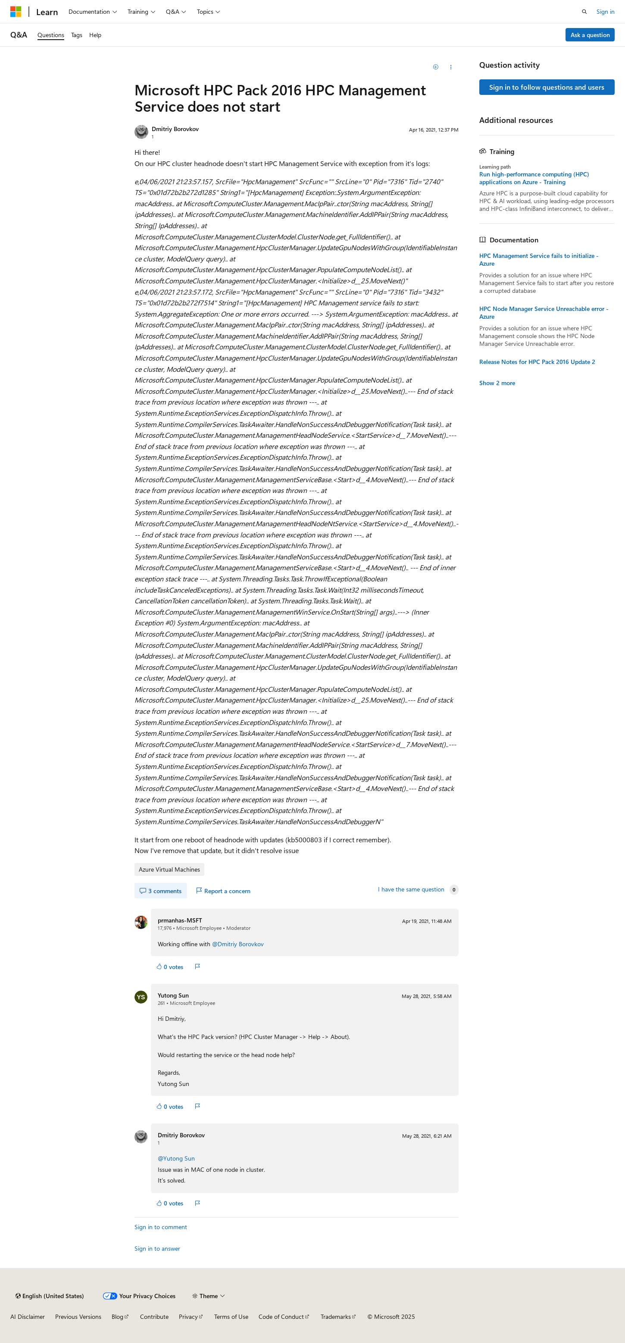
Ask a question (590, 35)
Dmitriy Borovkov (175, 129)
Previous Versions (78, 1316)
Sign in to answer (157, 1248)
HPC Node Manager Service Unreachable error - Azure (544, 312)
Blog (117, 1316)
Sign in (606, 11)
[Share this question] (450, 67)
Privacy (188, 1316)
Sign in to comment (160, 1227)
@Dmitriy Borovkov (238, 944)
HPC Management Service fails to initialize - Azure (539, 259)
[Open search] (584, 11)
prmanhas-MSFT (180, 920)
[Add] (435, 67)
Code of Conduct (281, 1316)
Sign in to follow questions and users (546, 86)
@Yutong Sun (176, 1158)
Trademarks (336, 1316)
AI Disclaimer (27, 1316)
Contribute (154, 1316)
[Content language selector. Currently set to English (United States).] (49, 1296)
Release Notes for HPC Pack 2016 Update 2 (537, 362)
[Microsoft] (16, 11)
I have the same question (411, 889)
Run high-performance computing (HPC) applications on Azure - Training (534, 178)
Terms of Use (231, 1316)
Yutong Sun (173, 995)
